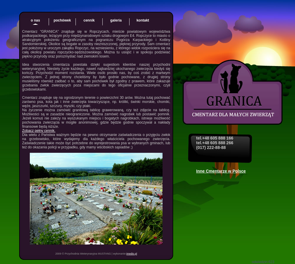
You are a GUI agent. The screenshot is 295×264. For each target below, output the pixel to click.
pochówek (62, 20)
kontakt (143, 20)
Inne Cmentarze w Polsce (221, 171)
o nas (35, 20)
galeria (116, 20)
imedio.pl (131, 253)
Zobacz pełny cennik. (38, 131)
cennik (89, 20)
